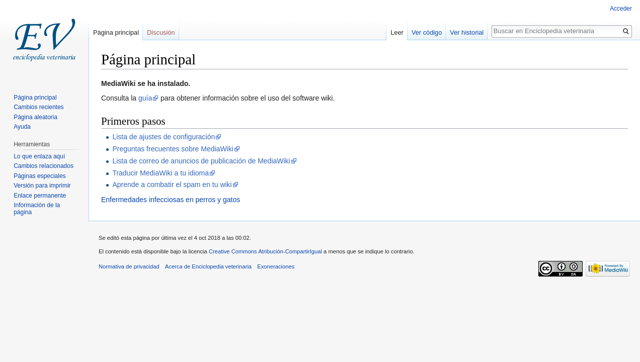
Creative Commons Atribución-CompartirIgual (265, 251)
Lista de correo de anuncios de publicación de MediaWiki (201, 161)
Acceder (621, 8)
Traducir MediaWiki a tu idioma (160, 173)
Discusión (161, 32)
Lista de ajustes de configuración (163, 137)
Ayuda (22, 126)
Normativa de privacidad (129, 266)
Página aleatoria (35, 117)
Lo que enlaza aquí (39, 156)
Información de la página (37, 209)
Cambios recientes (38, 107)
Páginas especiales (39, 175)
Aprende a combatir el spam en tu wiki (171, 184)
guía (145, 98)
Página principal (116, 32)
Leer (397, 32)
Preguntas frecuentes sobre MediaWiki (172, 149)
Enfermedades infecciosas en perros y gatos (170, 200)
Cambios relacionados (43, 165)
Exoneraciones (275, 266)
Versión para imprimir (42, 185)
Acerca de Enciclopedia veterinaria (208, 266)
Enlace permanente (40, 195)
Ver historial (467, 32)
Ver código (427, 32)
